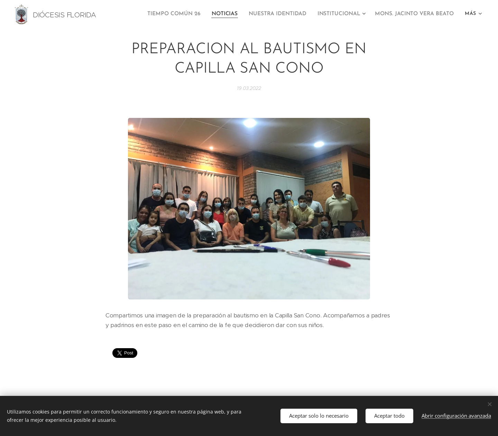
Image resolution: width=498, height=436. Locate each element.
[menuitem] (184, 14)
